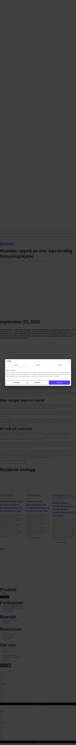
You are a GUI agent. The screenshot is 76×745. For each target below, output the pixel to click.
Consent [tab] (16, 365)
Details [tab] (38, 365)
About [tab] (60, 365)
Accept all (59, 382)
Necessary (16, 382)
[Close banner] (69, 361)
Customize (38, 382)
